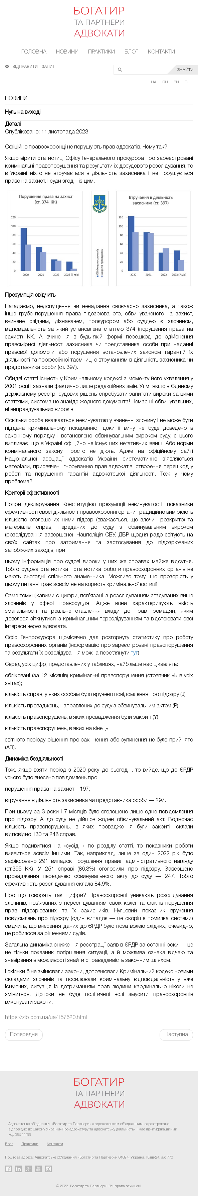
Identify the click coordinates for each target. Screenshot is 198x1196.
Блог (131, 52)
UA (154, 82)
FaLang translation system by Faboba (21, 1052)
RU (165, 82)
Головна (33, 52)
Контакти (161, 52)
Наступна (176, 1034)
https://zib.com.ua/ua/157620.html (46, 1017)
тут (134, 653)
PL (187, 82)
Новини (67, 52)
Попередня (24, 1034)
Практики (101, 52)
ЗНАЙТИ (185, 70)
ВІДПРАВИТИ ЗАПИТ (33, 66)
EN (177, 82)
